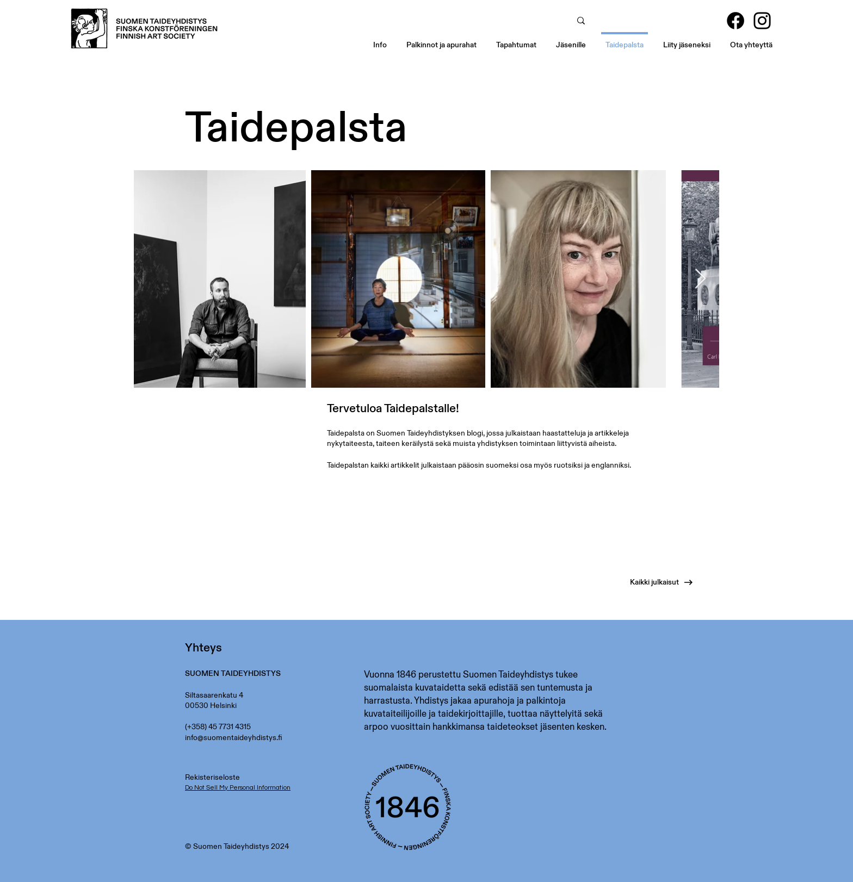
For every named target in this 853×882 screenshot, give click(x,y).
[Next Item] (700, 279)
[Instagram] (762, 20)
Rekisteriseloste (212, 777)
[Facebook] (735, 20)
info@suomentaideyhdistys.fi (233, 737)
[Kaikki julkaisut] (642, 582)
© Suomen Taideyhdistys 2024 (237, 846)
